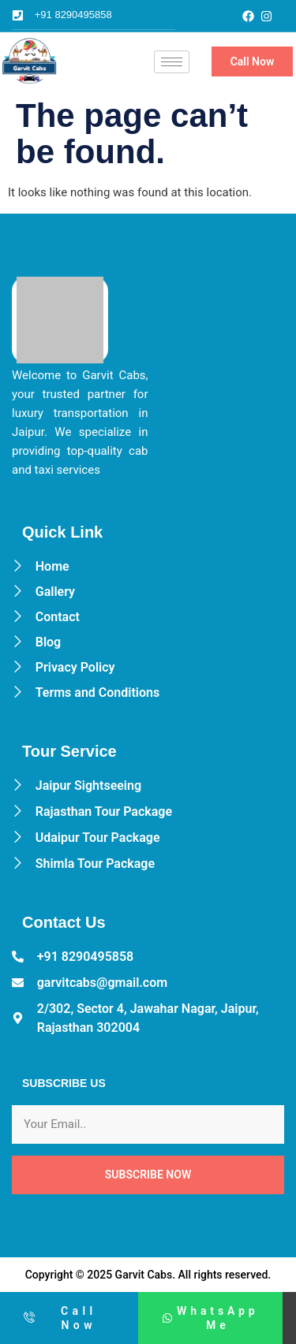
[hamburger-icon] (171, 61)
